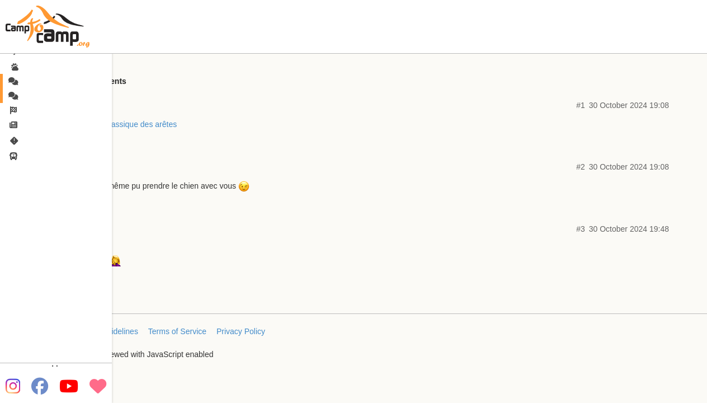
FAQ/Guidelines (110, 331)
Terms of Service (177, 331)
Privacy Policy (240, 331)
